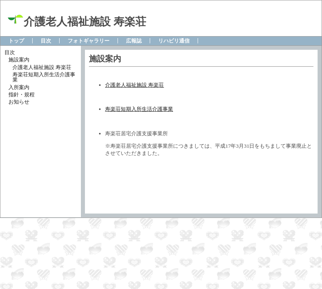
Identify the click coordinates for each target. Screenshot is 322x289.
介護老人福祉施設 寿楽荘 (134, 85)
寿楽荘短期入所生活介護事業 (139, 109)
